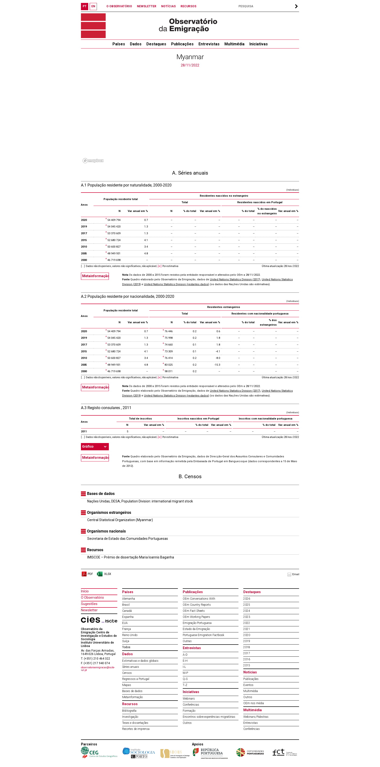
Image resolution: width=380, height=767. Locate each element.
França (126, 629)
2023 (246, 617)
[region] (190, 116)
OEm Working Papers (196, 617)
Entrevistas (209, 44)
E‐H (185, 660)
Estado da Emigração (196, 629)
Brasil (126, 604)
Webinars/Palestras (256, 717)
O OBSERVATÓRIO (119, 6)
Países (127, 592)
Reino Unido (129, 635)
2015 (246, 665)
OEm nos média (253, 703)
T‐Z (185, 685)
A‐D (185, 654)
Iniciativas (258, 44)
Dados (136, 44)
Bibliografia (129, 710)
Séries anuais (130, 667)
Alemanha (128, 598)
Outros (187, 723)
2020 (246, 635)
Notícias (250, 672)
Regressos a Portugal (135, 679)
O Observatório (92, 597)
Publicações (182, 44)
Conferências (191, 704)
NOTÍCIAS (168, 6)
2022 (246, 623)
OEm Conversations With (199, 598)
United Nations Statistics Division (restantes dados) (176, 284)
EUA (125, 623)
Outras (187, 641)
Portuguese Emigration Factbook (203, 635)
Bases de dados (132, 691)
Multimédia (234, 44)
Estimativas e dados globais (140, 660)
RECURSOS (188, 6)
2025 (246, 604)
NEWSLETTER (146, 6)
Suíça (125, 641)
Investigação (130, 717)
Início (85, 591)
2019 (246, 641)
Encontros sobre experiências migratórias (209, 717)
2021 (246, 629)
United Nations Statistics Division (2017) (235, 279)
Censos (127, 673)
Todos (126, 647)
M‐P (185, 673)
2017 (246, 653)
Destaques (156, 44)
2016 (246, 659)
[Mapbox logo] (93, 160)
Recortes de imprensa (136, 729)
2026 (246, 598)
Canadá (127, 611)
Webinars (189, 698)
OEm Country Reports (197, 604)
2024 (246, 611)
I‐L (184, 667)
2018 (246, 647)
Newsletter (89, 610)
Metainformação (95, 276)
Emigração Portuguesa (197, 623)
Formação (189, 710)
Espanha (128, 617)
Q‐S (185, 679)
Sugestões (89, 604)
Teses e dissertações (135, 723)
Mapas (126, 685)
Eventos (248, 685)
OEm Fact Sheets (194, 611)
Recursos (130, 704)
